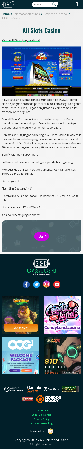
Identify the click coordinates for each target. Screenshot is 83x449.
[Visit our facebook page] (26, 284)
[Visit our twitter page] (36, 284)
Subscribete (30, 154)
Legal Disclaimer (41, 414)
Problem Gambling (42, 423)
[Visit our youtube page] (57, 284)
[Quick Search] (45, 4)
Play (41, 236)
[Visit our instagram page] (47, 284)
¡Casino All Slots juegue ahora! (21, 40)
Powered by (41, 431)
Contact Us (41, 410)
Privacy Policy (41, 419)
